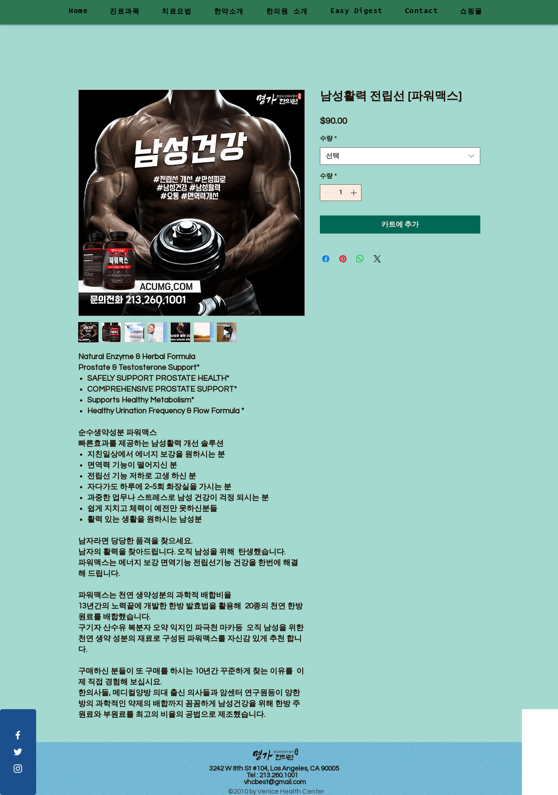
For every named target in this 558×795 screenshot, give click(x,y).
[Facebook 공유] (325, 258)
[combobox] (400, 156)
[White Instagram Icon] (17, 768)
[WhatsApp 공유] (360, 258)
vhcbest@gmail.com (275, 782)
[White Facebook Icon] (17, 735)
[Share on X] (377, 258)
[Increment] (354, 193)
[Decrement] (327, 193)
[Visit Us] (540, 752)
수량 (328, 139)
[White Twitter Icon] (17, 752)
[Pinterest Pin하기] (343, 258)
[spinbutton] (341, 193)
